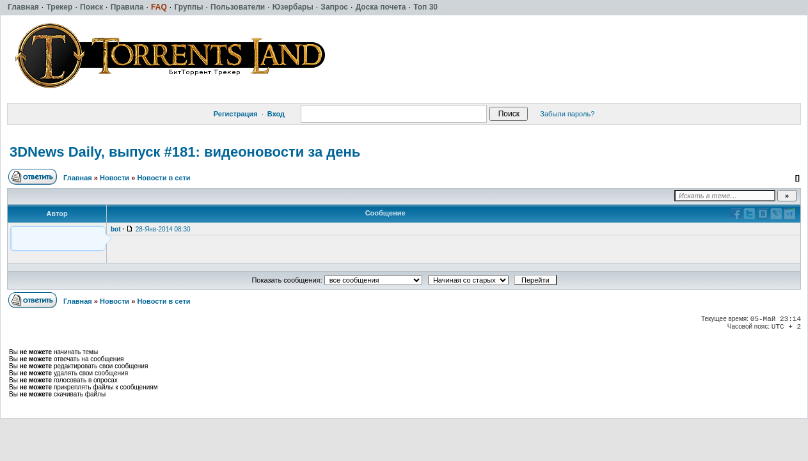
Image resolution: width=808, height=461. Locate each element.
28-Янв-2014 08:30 (163, 229)
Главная (77, 178)
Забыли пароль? (567, 114)
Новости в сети (163, 178)
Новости (114, 178)
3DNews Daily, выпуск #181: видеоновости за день (185, 152)
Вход (276, 114)
